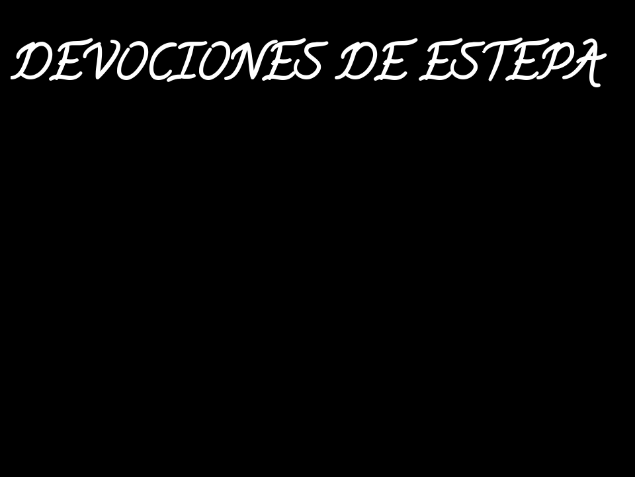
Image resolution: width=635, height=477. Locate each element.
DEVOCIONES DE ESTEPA (305, 70)
